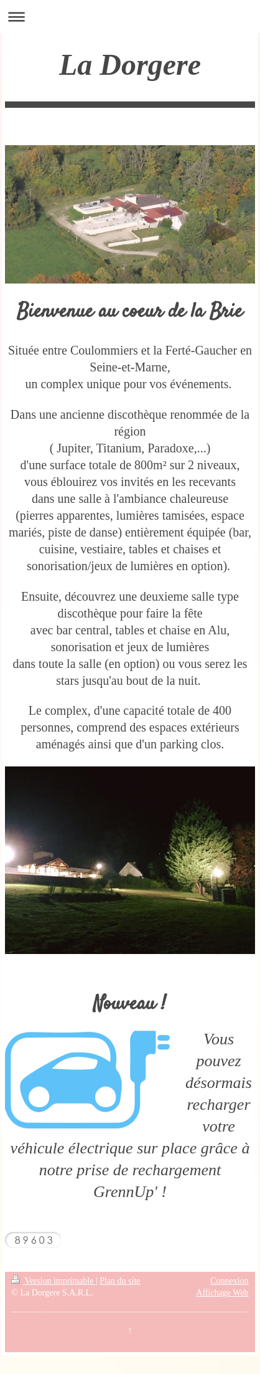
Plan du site (120, 1281)
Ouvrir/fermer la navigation (130, 16)
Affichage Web (222, 1292)
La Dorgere (130, 64)
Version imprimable (53, 1281)
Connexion (229, 1281)
